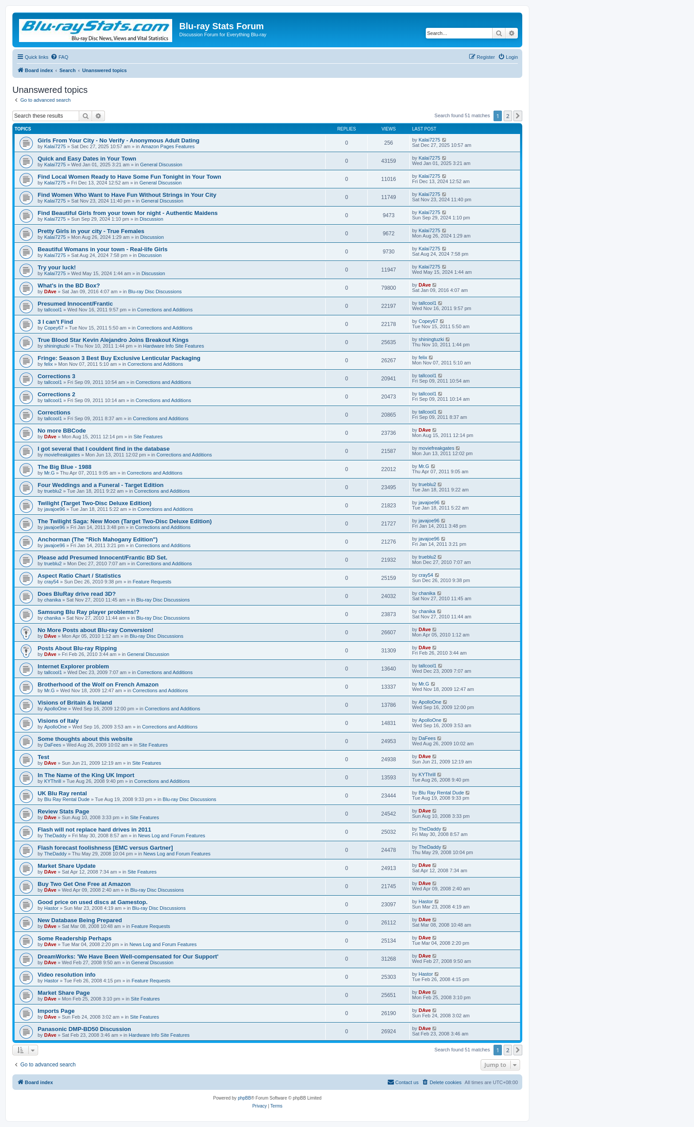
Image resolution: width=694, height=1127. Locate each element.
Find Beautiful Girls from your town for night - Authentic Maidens (128, 213)
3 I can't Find (55, 321)
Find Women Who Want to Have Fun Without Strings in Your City (127, 195)
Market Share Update (67, 865)
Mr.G (49, 472)
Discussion (151, 219)
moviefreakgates (62, 454)
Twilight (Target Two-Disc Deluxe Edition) (94, 503)
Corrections (54, 412)
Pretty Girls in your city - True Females (91, 231)
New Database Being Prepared (80, 920)
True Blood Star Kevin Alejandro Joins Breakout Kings (113, 340)
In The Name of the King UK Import (86, 775)
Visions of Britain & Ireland (75, 702)
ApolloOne (55, 708)
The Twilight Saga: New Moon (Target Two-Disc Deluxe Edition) (125, 521)
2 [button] (507, 116)
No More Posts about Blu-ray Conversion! (96, 630)
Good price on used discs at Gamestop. (92, 902)
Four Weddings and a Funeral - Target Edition (101, 485)
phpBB (244, 1098)
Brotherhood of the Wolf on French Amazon (98, 684)
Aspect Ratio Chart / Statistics (79, 575)
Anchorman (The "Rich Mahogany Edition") (98, 539)
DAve (50, 291)
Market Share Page (64, 992)
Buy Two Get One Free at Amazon (84, 884)
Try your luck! (57, 267)
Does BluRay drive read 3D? (77, 593)
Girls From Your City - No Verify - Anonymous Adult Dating (119, 140)
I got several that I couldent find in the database (104, 448)
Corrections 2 (56, 394)
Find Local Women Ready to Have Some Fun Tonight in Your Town (129, 176)
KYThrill (53, 781)
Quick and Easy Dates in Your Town (87, 158)
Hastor (51, 908)
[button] (517, 116)
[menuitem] (59, 57)
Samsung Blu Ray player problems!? (88, 612)
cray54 (51, 581)
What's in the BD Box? (69, 285)
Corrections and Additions (165, 309)
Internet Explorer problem (73, 666)
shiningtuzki (56, 346)
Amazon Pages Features (168, 146)
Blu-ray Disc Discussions (154, 291)
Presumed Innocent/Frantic (75, 303)
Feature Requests (152, 581)
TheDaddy (55, 835)
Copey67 (54, 327)
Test (43, 757)
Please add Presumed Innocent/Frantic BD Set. (102, 557)
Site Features (148, 436)
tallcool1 (53, 309)
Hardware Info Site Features (173, 346)
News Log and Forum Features (171, 835)
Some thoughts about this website (85, 739)
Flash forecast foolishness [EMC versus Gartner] (105, 847)
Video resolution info (67, 974)
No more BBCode (62, 430)
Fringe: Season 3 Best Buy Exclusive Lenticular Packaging (119, 358)
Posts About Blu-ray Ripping (77, 648)
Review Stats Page (63, 811)
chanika (52, 599)
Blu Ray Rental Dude (67, 799)
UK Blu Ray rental (62, 793)
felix (48, 364)
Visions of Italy (58, 720)
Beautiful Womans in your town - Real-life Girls (103, 249)
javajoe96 (54, 509)
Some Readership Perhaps (75, 938)
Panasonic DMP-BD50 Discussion (84, 1029)
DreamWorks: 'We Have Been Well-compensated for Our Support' (128, 956)
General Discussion (161, 164)
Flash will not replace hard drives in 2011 (94, 829)
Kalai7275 (55, 146)
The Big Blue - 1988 (65, 467)
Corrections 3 (56, 376)
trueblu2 (53, 491)
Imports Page (56, 1011)
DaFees (53, 745)
